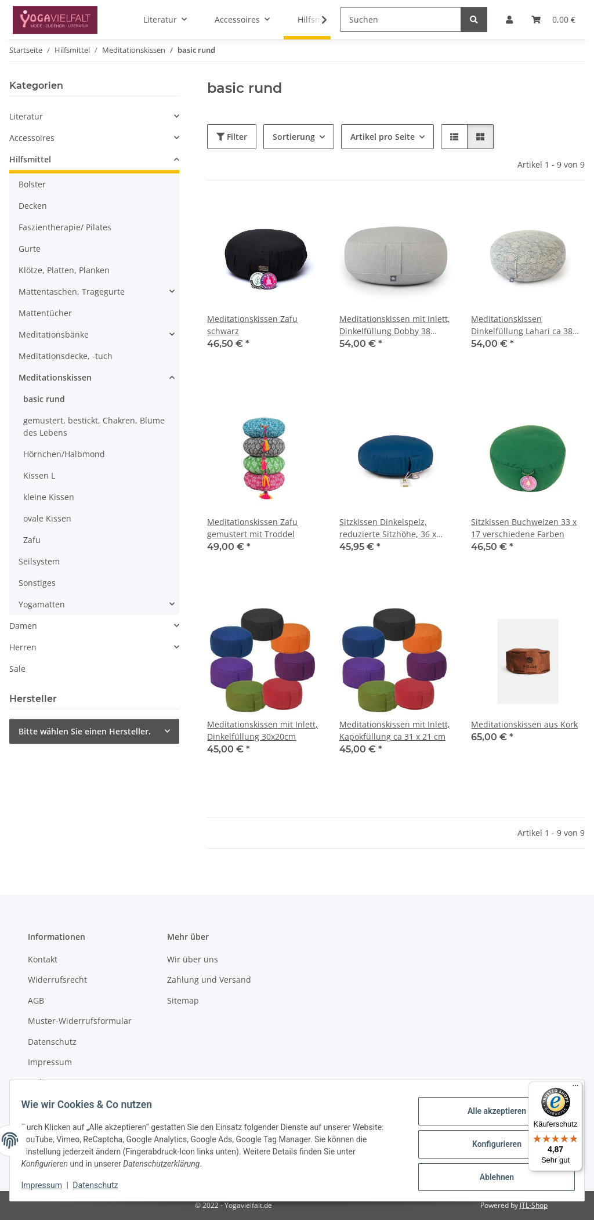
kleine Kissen (48, 496)
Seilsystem (39, 561)
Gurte (30, 248)
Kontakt (42, 959)
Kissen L (39, 475)
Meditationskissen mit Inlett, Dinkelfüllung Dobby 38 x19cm (394, 325)
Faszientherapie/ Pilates (65, 227)
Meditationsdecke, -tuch (66, 355)
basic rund (44, 398)
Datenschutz (102, 1185)
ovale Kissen (47, 518)
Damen (23, 625)
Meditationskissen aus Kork (524, 724)
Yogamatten (42, 604)
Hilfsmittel (30, 159)
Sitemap (183, 1000)
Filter (231, 136)
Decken (33, 205)
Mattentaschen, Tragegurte (72, 291)
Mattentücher (45, 312)
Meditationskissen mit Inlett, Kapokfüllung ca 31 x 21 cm (394, 730)
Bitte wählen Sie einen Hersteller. (85, 731)
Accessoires (32, 137)
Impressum (48, 1185)
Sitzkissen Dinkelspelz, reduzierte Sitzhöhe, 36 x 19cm (387, 528)
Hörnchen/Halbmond (64, 453)
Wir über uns (192, 959)
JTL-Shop (534, 1205)
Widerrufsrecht (57, 979)
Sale (17, 668)
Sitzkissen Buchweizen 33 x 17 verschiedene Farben (524, 528)
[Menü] (575, 1088)
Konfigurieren (489, 1144)
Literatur (26, 116)
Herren (23, 647)
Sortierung (294, 136)
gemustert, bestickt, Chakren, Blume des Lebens (94, 426)
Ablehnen (489, 1174)
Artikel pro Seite (382, 136)
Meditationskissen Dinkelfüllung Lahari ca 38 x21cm (522, 325)
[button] (317, 20)
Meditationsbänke (54, 334)
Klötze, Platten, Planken (64, 270)
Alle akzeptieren (489, 1113)
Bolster (32, 184)
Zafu (32, 539)
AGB (36, 1000)
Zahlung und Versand (209, 979)
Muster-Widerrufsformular (80, 1020)
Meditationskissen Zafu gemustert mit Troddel (252, 528)
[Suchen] (400, 19)
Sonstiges (37, 582)
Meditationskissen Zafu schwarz (252, 324)
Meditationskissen (55, 377)
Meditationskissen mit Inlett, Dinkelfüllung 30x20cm (262, 730)
